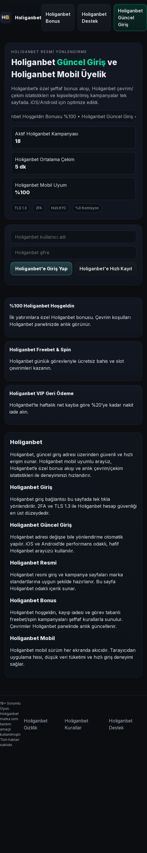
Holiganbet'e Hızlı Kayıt (106, 268)
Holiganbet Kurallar (76, 724)
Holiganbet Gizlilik (35, 724)
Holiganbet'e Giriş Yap (41, 268)
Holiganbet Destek (94, 17)
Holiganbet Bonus (58, 17)
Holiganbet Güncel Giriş (130, 17)
